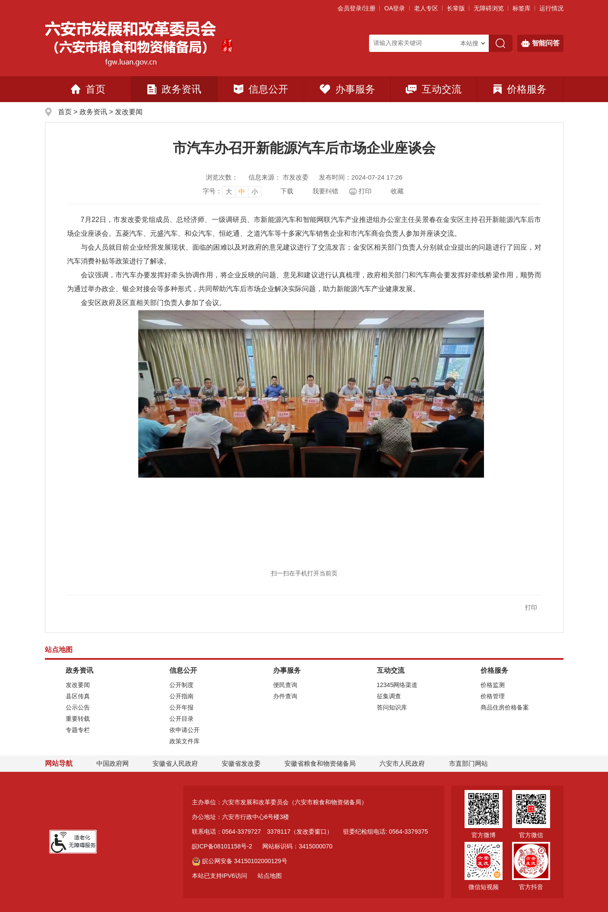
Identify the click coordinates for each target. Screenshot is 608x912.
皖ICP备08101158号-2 (222, 846)
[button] (456, 8)
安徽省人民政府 (175, 763)
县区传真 (78, 696)
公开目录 (181, 718)
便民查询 (285, 684)
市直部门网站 (472, 763)
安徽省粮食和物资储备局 (320, 763)
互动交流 (434, 89)
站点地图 (270, 875)
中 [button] (242, 191)
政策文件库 (184, 741)
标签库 (522, 8)
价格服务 (520, 89)
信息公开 (261, 89)
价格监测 (493, 684)
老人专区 (426, 8)
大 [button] (229, 191)
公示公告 (78, 707)
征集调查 (389, 696)
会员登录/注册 (356, 8)
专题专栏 (78, 729)
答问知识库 (392, 707)
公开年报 (181, 707)
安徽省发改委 (241, 763)
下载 (286, 191)
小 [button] (254, 191)
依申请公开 (184, 729)
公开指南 (181, 696)
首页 (88, 89)
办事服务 (347, 89)
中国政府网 (112, 763)
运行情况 (551, 8)
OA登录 (394, 8)
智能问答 (540, 43)
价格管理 (493, 696)
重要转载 (78, 718)
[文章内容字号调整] (232, 191)
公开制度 (181, 684)
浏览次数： (222, 177)
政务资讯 (174, 89)
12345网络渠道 (397, 684)
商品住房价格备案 (505, 707)
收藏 (397, 191)
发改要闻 (129, 112)
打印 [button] (531, 607)
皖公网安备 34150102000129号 (239, 860)
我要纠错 (325, 191)
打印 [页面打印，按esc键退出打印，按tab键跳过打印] (365, 191)
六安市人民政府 (402, 763)
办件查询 (285, 696)
